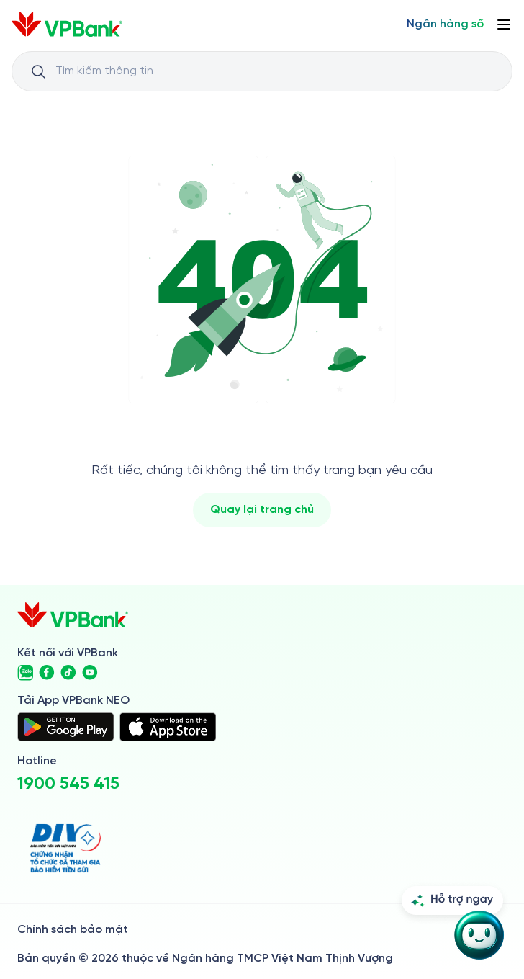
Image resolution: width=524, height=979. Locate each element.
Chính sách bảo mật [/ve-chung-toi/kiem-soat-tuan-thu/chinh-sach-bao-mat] (72, 930)
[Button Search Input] (38, 71)
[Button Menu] (503, 24)
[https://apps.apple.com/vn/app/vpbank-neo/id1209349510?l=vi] (167, 726)
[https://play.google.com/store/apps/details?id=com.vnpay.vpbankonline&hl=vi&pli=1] (65, 726)
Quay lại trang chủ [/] (262, 510)
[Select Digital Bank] (445, 24)
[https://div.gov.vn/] (65, 848)
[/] (67, 24)
